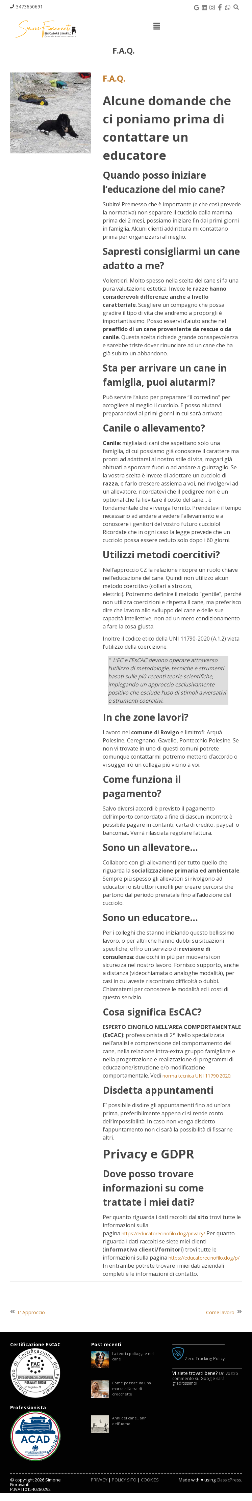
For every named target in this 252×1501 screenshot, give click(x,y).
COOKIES (150, 1487)
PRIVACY (99, 1487)
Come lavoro (218, 1320)
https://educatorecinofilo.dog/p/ (162, 1265)
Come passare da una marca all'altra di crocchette (133, 1399)
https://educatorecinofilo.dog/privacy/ (169, 1233)
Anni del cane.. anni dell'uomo (131, 1433)
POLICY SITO (124, 1487)
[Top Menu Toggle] (157, 26)
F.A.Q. (116, 77)
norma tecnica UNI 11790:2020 (201, 1075)
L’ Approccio (33, 1320)
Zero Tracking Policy (201, 1366)
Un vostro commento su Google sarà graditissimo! (206, 1386)
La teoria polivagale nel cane (135, 1365)
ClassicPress (228, 1487)
